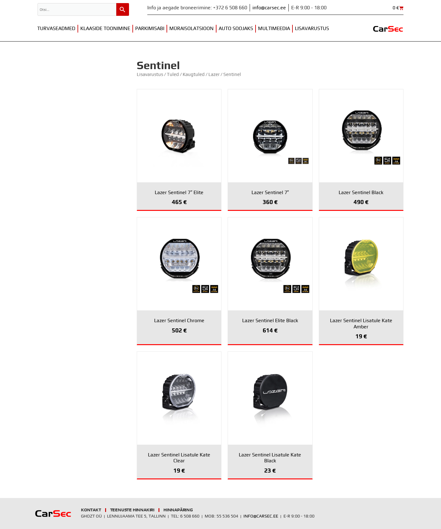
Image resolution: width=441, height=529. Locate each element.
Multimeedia (274, 28)
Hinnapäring (178, 510)
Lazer (214, 74)
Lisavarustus (312, 28)
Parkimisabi (149, 28)
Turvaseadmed (56, 28)
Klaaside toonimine (105, 28)
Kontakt (91, 510)
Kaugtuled (194, 74)
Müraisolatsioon (191, 28)
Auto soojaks (236, 28)
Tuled (173, 74)
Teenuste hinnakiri (132, 510)
